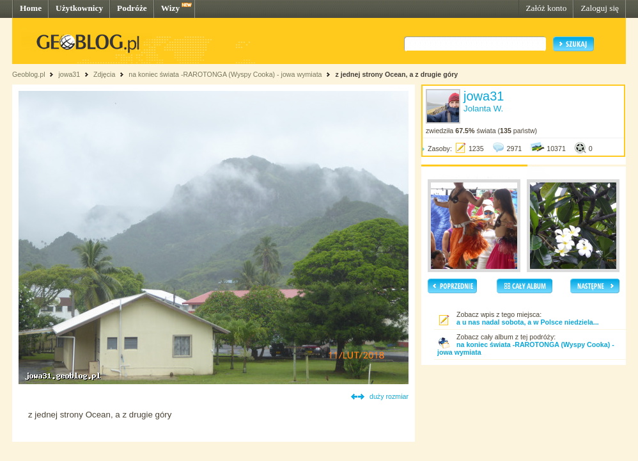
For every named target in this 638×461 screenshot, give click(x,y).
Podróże (132, 8)
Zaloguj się (599, 8)
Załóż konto (545, 8)
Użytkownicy (79, 8)
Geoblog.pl (28, 74)
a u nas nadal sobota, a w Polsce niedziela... (527, 322)
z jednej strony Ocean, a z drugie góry (396, 74)
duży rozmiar (389, 396)
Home (31, 8)
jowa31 (69, 74)
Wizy (170, 8)
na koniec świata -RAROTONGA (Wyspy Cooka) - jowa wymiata (225, 74)
